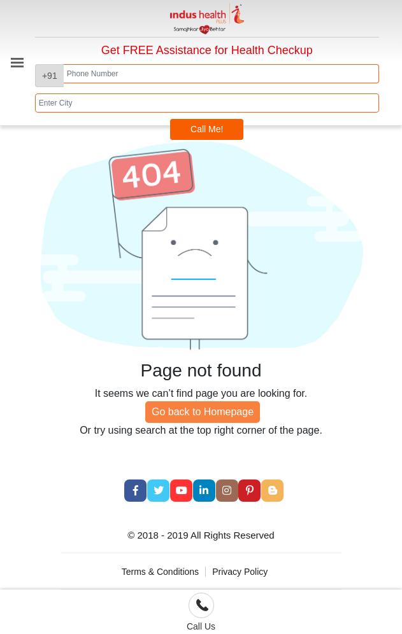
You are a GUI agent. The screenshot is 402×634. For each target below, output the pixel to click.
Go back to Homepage (203, 411)
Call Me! (206, 129)
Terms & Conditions (160, 572)
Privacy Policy (240, 572)
